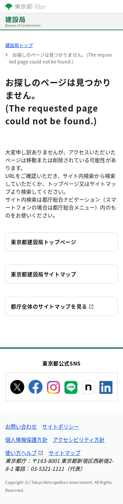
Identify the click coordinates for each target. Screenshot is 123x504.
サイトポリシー (60, 426)
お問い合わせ (21, 426)
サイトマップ (64, 453)
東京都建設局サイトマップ (43, 274)
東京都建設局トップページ (43, 242)
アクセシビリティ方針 (79, 439)
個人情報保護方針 (26, 439)
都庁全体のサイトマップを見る (49, 306)
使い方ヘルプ (21, 453)
